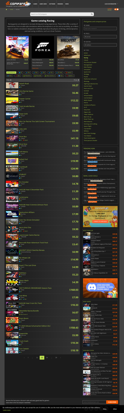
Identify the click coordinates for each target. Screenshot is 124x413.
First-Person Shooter (90, 62)
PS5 (28, 72)
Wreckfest (61, 59)
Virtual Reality (88, 95)
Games (35, 4)
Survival (86, 91)
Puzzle (86, 76)
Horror (86, 102)
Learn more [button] (7, 410)
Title (9, 80)
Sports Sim (87, 72)
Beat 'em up (87, 117)
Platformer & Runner (90, 79)
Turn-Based (87, 136)
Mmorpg (86, 81)
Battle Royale (88, 100)
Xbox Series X (50, 76)
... (32, 358)
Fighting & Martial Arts (91, 84)
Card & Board (88, 98)
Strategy (86, 74)
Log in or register (110, 4)
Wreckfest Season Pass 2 (65, 65)
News (67, 4)
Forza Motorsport (37, 62)
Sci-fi (85, 107)
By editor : (100, 44)
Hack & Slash (88, 86)
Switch (69, 72)
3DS (18, 76)
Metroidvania (88, 121)
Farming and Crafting (90, 124)
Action (86, 53)
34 (47, 358)
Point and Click (88, 88)
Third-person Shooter (90, 140)
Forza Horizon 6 (37, 59)
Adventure (87, 55)
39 (56, 358)
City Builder (87, 128)
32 (37, 358)
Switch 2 (69, 76)
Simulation (87, 69)
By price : (100, 35)
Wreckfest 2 (61, 62)
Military (86, 131)
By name (100, 27)
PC (20, 72)
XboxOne (27, 76)
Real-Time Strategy (90, 133)
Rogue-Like (87, 112)
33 (42, 358)
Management (88, 65)
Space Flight (87, 126)
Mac (60, 76)
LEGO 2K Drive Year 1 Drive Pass (13, 63)
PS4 (35, 72)
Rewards (60, 4)
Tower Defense (88, 114)
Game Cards (43, 4)
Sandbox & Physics (89, 105)
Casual (86, 60)
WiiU (9, 76)
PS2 (51, 72)
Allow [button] (115, 409)
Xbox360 (37, 76)
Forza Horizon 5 (37, 65)
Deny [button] (104, 409)
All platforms (11, 72)
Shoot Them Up (88, 119)
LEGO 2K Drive (11, 59)
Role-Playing (87, 67)
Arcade (86, 93)
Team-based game (89, 138)
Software (52, 4)
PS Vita (59, 72)
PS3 (43, 72)
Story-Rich (87, 110)
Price (76, 80)
